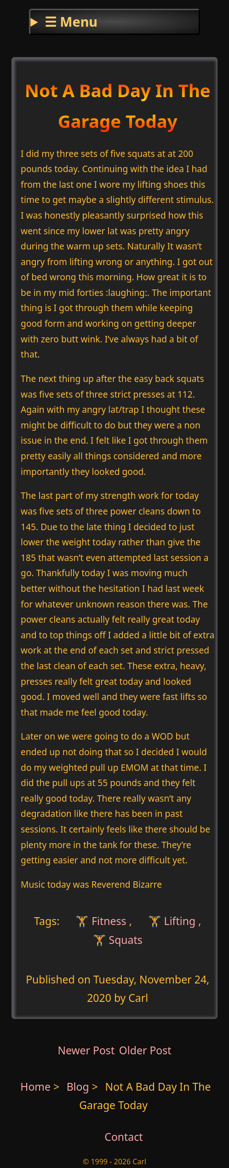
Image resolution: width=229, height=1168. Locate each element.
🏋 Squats (118, 939)
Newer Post (85, 1050)
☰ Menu (71, 21)
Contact (123, 1136)
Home (35, 1086)
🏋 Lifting (172, 921)
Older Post (145, 1050)
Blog (79, 1086)
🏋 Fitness (99, 921)
